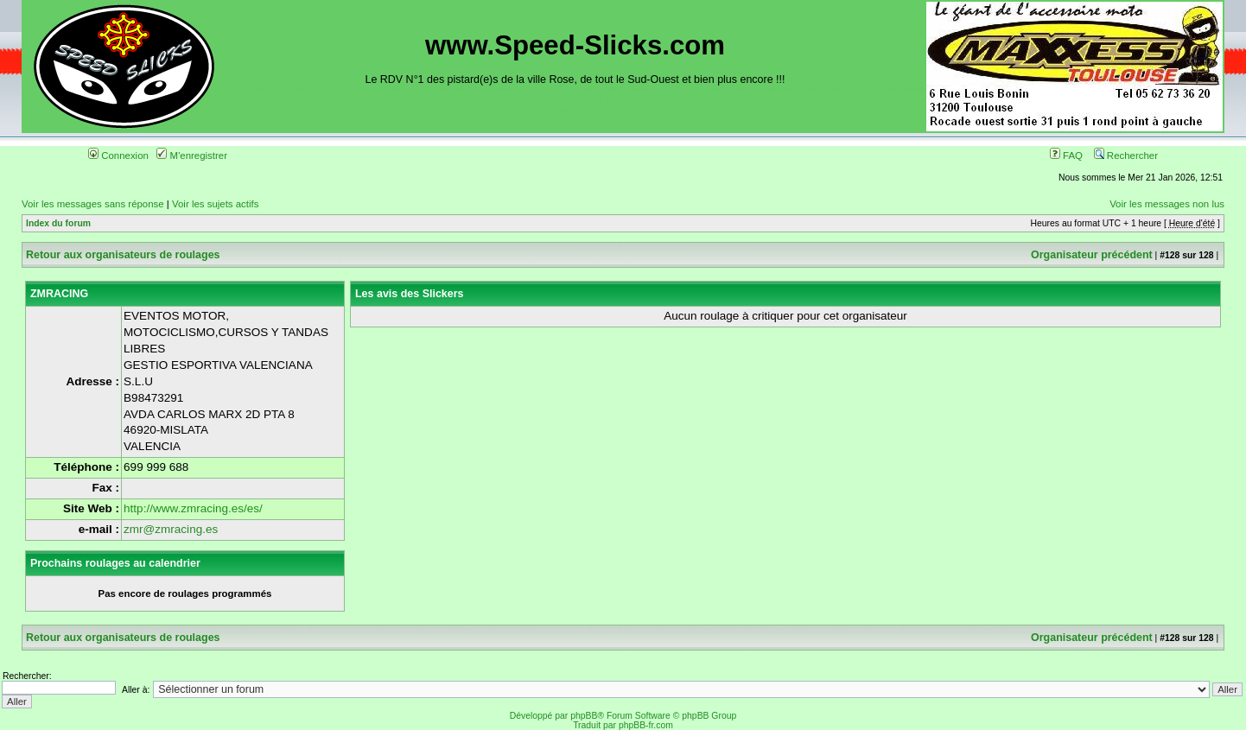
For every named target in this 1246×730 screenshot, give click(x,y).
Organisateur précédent (1092, 255)
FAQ (1066, 155)
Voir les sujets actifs (215, 204)
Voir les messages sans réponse (93, 204)
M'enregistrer (191, 155)
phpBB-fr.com (646, 725)
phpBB (583, 715)
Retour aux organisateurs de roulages (123, 255)
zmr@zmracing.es (171, 529)
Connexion (118, 155)
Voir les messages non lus (1166, 204)
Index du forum (58, 223)
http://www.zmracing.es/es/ (193, 508)
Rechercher (1126, 155)
